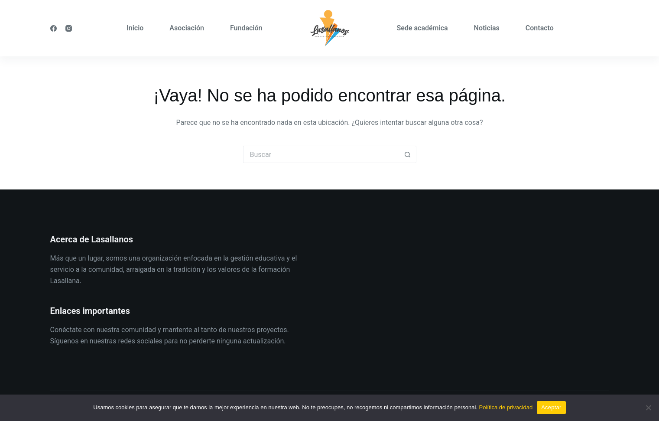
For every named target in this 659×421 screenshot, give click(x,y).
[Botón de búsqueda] (407, 154)
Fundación (246, 28)
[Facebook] (53, 28)
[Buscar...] (321, 154)
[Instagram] (68, 28)
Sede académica (422, 28)
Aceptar (551, 407)
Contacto (540, 28)
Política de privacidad (506, 407)
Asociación (186, 28)
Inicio (135, 28)
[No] (648, 407)
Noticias (487, 28)
